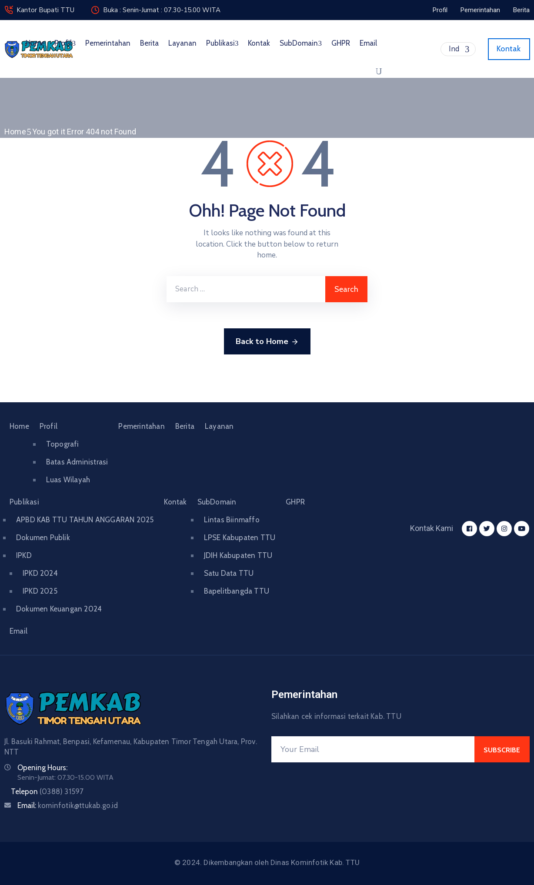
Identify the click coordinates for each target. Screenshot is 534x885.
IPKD (24, 555)
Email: (67, 805)
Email (368, 43)
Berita (149, 43)
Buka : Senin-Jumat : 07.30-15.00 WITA (161, 10)
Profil (65, 43)
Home (35, 43)
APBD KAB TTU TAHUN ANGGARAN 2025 (85, 519)
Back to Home (267, 341)
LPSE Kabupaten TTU (240, 537)
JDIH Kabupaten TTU (238, 555)
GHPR (340, 43)
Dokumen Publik (43, 537)
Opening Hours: (42, 767)
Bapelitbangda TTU (236, 591)
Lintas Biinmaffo (232, 519)
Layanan (182, 43)
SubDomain (301, 43)
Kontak (259, 43)
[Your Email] (372, 749)
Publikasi (222, 43)
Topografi (62, 444)
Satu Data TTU (229, 573)
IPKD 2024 (40, 573)
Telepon (47, 791)
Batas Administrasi (77, 462)
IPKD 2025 (40, 591)
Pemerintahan (107, 43)
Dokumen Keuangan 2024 (59, 608)
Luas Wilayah (68, 479)
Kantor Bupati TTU (45, 10)
